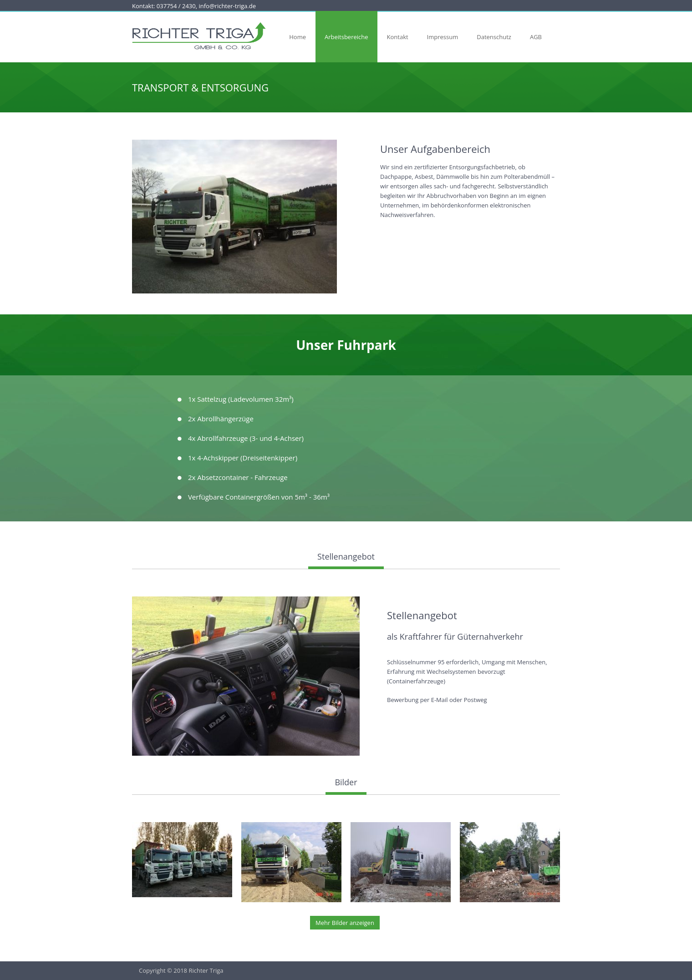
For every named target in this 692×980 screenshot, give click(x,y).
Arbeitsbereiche (346, 37)
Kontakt (397, 37)
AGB (536, 37)
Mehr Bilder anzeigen (344, 923)
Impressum (442, 37)
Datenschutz (494, 37)
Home (297, 37)
